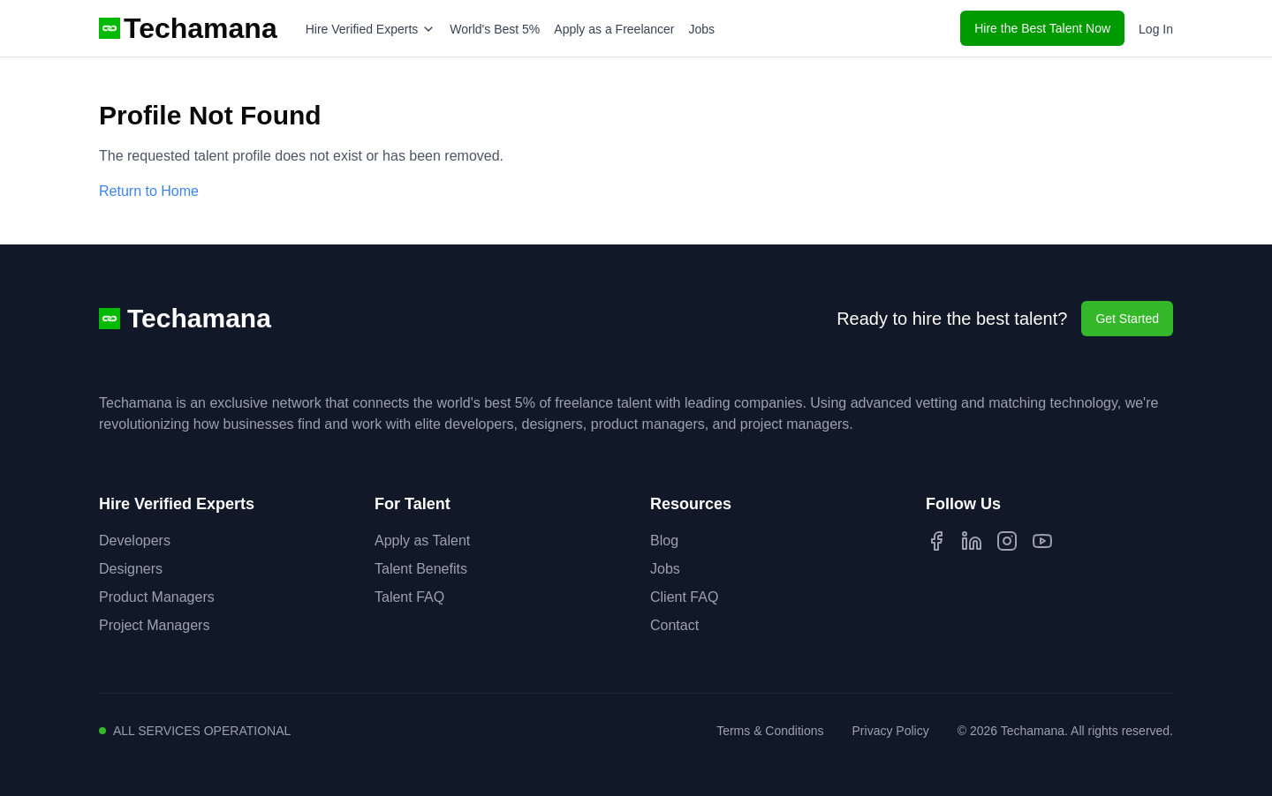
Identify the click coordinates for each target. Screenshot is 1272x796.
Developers (134, 540)
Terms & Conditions (769, 731)
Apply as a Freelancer (614, 29)
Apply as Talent (422, 540)
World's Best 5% (495, 29)
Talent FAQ (409, 597)
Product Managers (157, 597)
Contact (674, 625)
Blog (664, 540)
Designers (131, 568)
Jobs (702, 29)
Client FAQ (684, 597)
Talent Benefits (421, 568)
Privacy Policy (890, 731)
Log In (1156, 29)
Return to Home (149, 191)
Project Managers (154, 625)
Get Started (1127, 319)
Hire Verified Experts (371, 29)
